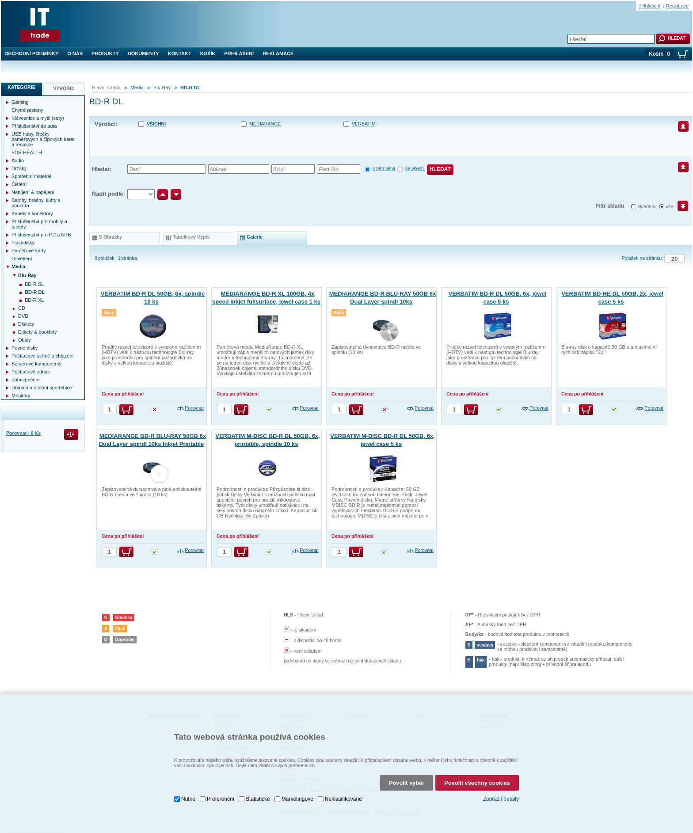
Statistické (258, 799)
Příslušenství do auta (34, 126)
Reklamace (278, 53)
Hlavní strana (106, 87)
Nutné (188, 799)
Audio (17, 160)
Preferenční (220, 799)
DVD (23, 316)
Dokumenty (143, 53)
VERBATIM (364, 123)
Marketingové (297, 799)
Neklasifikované (343, 799)
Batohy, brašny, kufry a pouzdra (36, 203)
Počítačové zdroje (30, 371)
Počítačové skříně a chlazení (42, 355)
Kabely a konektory (32, 213)
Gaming (20, 102)
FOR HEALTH (26, 152)
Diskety (26, 324)
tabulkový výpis (191, 237)
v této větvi (384, 168)
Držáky (19, 168)
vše (670, 206)
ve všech (415, 168)
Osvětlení (21, 258)
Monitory (20, 395)
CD (21, 308)
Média (137, 87)
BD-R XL (34, 300)
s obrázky (110, 237)
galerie (255, 237)
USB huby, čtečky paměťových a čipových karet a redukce (43, 139)
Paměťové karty (28, 250)
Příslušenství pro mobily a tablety (39, 224)
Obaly (24, 339)
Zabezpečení (25, 379)
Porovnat (194, 408)
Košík (208, 53)
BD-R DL (35, 292)
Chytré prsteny (27, 110)
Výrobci (64, 88)
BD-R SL (34, 284)
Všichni (156, 123)
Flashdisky (22, 242)
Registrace (677, 5)
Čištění (19, 184)
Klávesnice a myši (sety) (37, 118)
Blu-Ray (162, 87)
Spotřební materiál (31, 176)
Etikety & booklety (37, 332)
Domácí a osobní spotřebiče (41, 387)
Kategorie (21, 87)
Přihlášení (239, 53)
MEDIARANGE (265, 123)
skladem (647, 206)
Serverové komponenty (36, 363)
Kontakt (179, 53)
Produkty (105, 53)
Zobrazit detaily (501, 799)
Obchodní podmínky (31, 53)
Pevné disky (24, 347)
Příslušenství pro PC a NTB (41, 234)
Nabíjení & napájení (32, 192)
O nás (75, 53)
